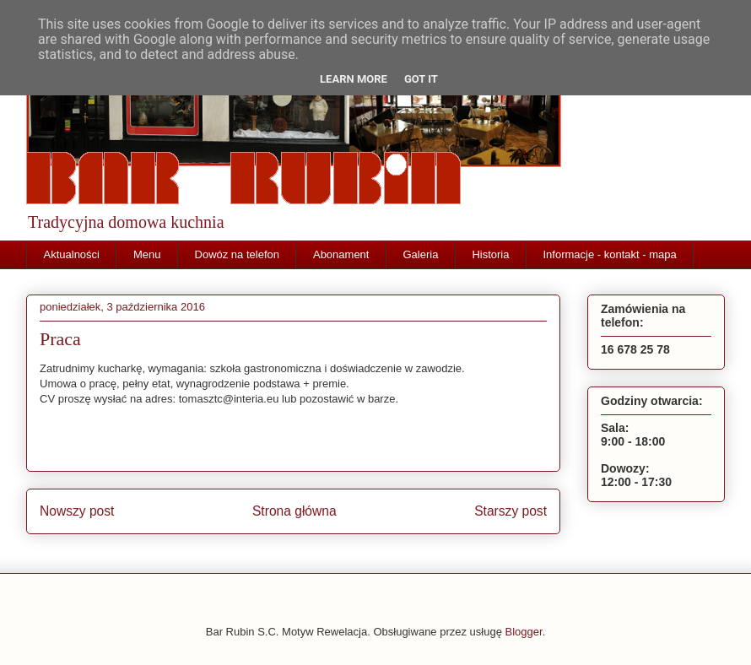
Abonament (341, 254)
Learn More (353, 79)
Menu (147, 254)
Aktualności (72, 254)
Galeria (420, 254)
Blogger (524, 631)
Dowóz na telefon (237, 254)
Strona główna (294, 511)
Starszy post (510, 511)
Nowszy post (77, 511)
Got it (421, 79)
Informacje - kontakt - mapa (609, 254)
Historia (490, 254)
